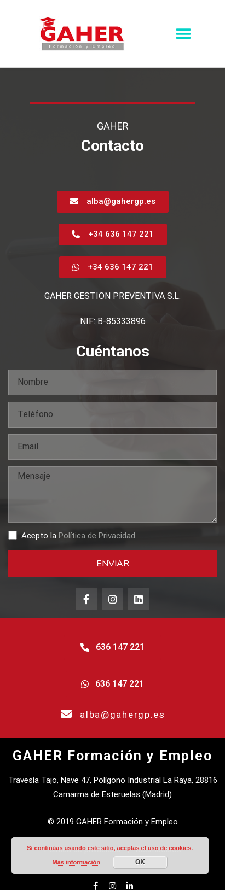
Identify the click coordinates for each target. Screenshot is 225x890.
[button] (183, 33)
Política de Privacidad (97, 536)
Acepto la (78, 536)
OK (140, 862)
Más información (76, 862)
